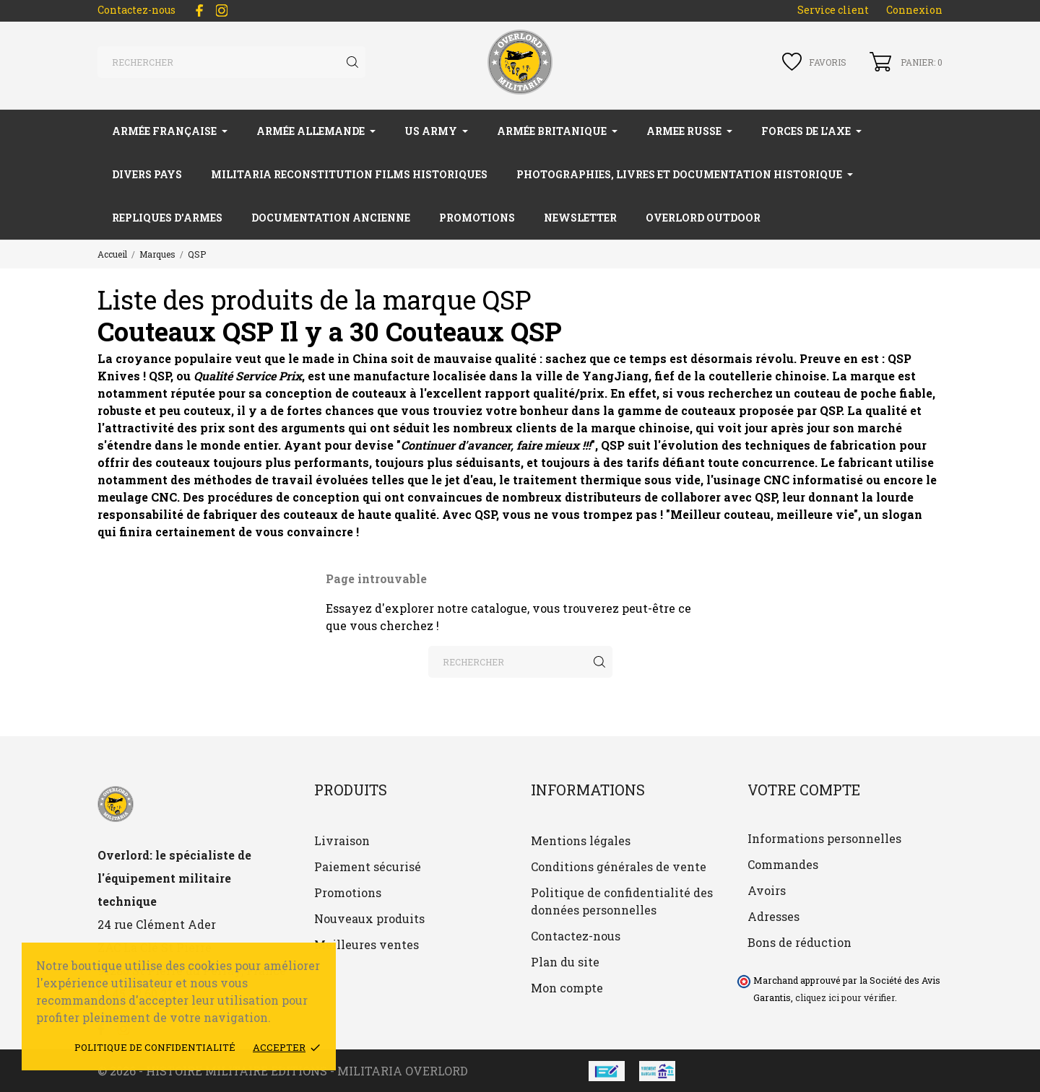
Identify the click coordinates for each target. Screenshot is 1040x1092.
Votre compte (804, 789)
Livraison (342, 840)
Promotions (347, 892)
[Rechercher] (231, 62)
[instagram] (222, 10)
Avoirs (767, 890)
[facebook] (199, 10)
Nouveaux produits (369, 918)
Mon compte (567, 987)
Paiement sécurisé (367, 866)
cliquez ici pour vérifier (845, 997)
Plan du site (565, 961)
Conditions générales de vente (618, 866)
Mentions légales (580, 840)
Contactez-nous (137, 10)
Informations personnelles (824, 838)
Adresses (774, 916)
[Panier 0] (906, 61)
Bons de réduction (800, 942)
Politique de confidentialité (154, 1047)
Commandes (783, 864)
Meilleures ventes (366, 944)
